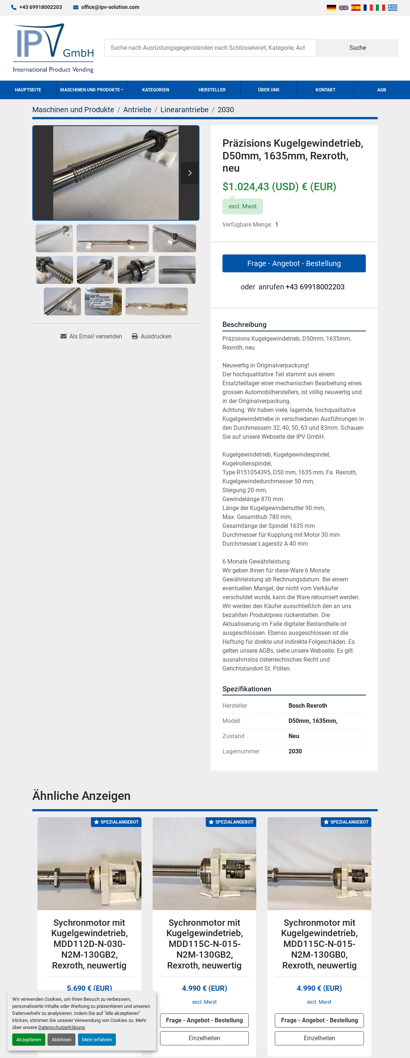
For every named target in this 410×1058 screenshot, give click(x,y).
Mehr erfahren (97, 1039)
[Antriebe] (137, 109)
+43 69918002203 (40, 7)
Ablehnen (61, 1039)
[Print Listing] (151, 337)
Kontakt (325, 90)
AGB (381, 90)
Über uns (268, 90)
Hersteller (212, 90)
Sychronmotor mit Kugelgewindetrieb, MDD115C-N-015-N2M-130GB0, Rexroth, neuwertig (319, 944)
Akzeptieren (28, 1039)
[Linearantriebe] (184, 109)
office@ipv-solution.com (110, 7)
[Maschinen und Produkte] (73, 109)
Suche (357, 47)
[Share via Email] (91, 337)
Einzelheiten (204, 1038)
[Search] (210, 47)
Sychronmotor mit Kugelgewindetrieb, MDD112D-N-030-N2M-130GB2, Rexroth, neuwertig (89, 944)
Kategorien (155, 90)
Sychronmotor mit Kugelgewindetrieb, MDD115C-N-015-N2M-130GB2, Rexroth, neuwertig (204, 944)
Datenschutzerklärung (61, 1027)
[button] (91, 90)
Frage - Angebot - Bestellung (294, 263)
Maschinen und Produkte (90, 90)
